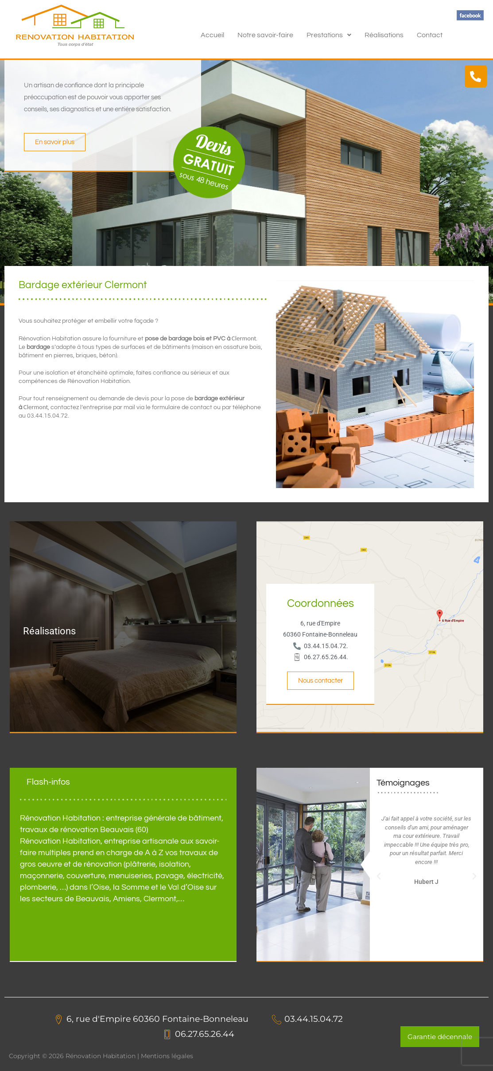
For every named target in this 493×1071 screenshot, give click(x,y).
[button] (329, 35)
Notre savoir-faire (265, 35)
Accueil (212, 35)
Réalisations (384, 35)
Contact (430, 35)
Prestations (329, 35)
